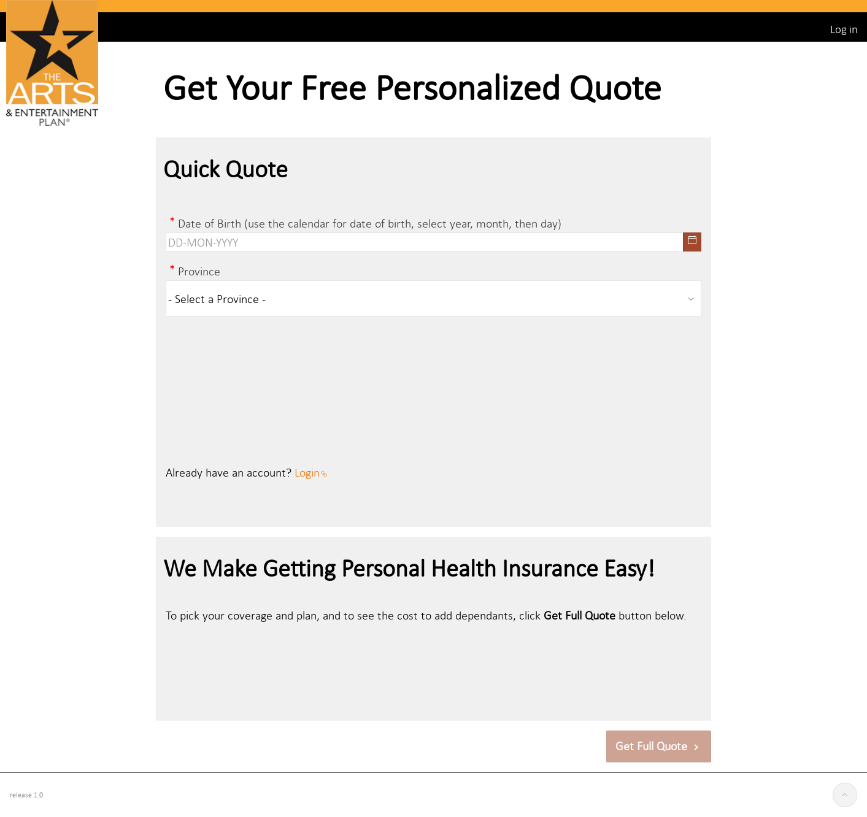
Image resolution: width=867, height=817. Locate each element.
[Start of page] (845, 795)
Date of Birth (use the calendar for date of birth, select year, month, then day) (369, 223)
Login (311, 472)
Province (199, 271)
